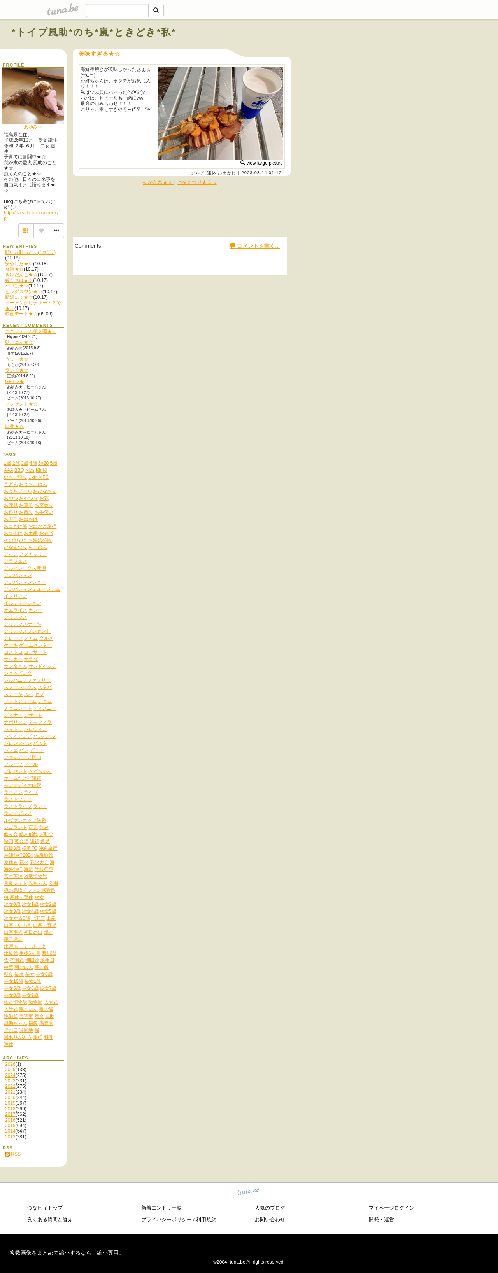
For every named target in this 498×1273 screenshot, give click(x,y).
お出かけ (227, 172)
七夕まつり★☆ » (196, 182)
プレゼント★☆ (21, 404)
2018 (10, 1109)
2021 (10, 1092)
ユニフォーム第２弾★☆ (30, 331)
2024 (10, 1075)
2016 (10, 1120)
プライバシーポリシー (166, 1219)
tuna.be (248, 1192)
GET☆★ (14, 381)
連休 (211, 172)
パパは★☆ (16, 286)
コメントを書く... (255, 246)
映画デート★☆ (21, 314)
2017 (10, 1114)
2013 (10, 1137)
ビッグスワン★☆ (23, 291)
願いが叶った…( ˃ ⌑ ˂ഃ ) (30, 252)
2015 (10, 1125)
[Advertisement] (397, 49)
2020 (10, 1097)
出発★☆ (14, 426)
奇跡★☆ (14, 269)
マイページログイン (391, 1208)
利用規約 (206, 1219)
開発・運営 (381, 1219)
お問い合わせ (270, 1219)
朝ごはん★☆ (19, 342)
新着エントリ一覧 (161, 1208)
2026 (10, 1064)
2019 (10, 1103)
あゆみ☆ (33, 127)
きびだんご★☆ (21, 274)
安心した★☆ (19, 263)
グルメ (198, 172)
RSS (13, 1154)
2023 (10, 1081)
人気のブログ (270, 1208)
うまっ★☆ (16, 359)
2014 (10, 1131)
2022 (10, 1086)
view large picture (261, 163)
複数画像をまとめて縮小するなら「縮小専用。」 (70, 1253)
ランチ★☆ (16, 370)
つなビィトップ (45, 1208)
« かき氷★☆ (158, 182)
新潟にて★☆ (19, 297)
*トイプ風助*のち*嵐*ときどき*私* (94, 32)
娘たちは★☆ (19, 280)
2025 (10, 1069)
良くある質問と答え (50, 1219)
